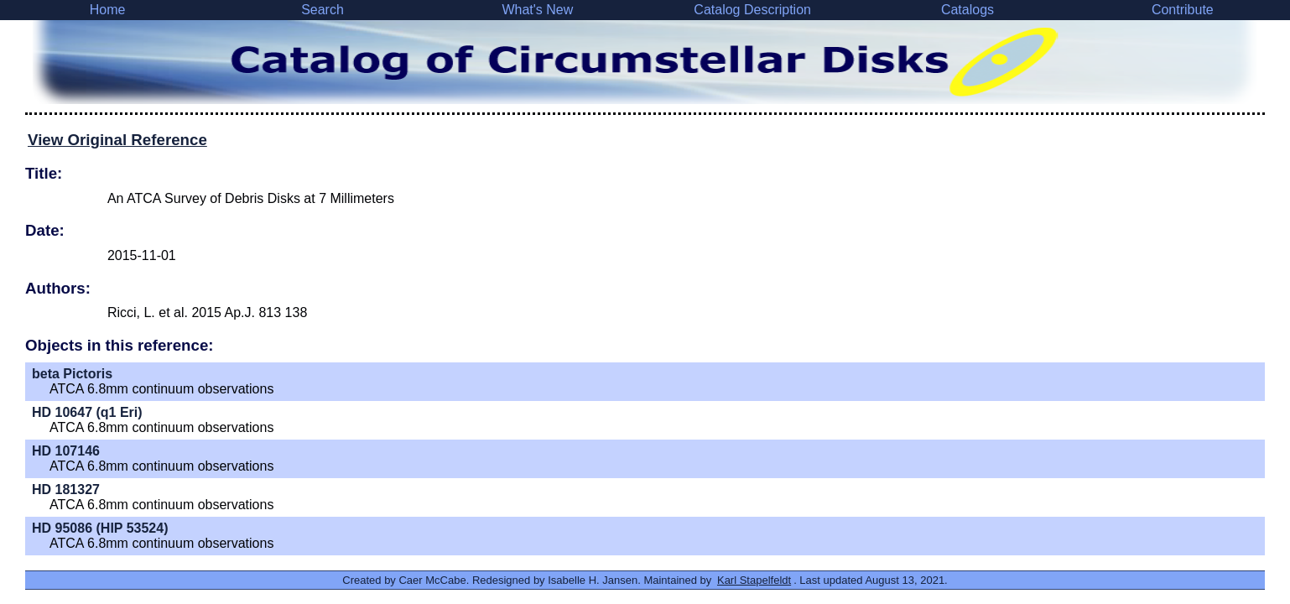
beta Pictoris (72, 374)
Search (322, 10)
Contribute (1183, 10)
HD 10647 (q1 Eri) (87, 412)
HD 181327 (66, 489)
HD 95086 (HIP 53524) (100, 528)
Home (108, 10)
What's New (537, 10)
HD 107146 (66, 451)
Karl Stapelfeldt (754, 580)
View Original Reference (117, 139)
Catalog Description (752, 10)
